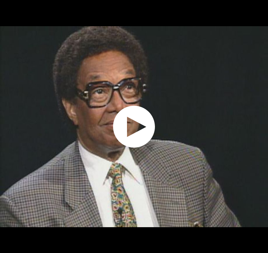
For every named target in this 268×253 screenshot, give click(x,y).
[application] (134, 126)
